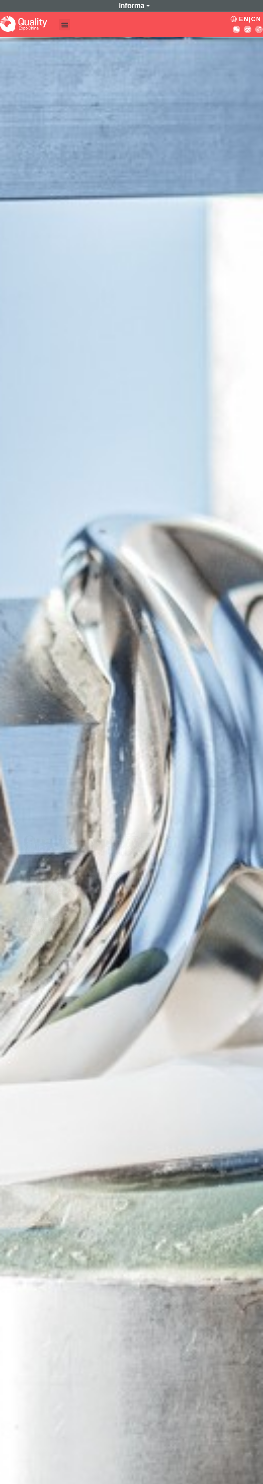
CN (256, 19)
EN (244, 19)
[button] (64, 24)
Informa (131, 5)
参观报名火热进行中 (70, 772)
